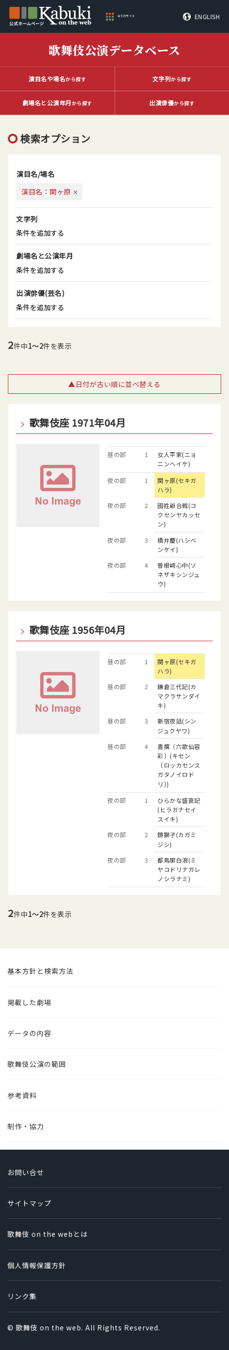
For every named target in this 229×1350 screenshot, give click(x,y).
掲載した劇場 (29, 1002)
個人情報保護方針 (36, 1265)
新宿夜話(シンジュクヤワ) (177, 725)
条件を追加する (40, 233)
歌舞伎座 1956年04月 (77, 630)
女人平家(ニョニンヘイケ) (177, 459)
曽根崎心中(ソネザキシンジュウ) (178, 574)
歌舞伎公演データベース (114, 49)
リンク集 (22, 1296)
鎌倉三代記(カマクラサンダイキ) (179, 695)
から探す (57, 78)
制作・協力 (25, 1126)
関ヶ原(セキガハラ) (177, 485)
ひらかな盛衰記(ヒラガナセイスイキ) (179, 809)
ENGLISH (207, 17)
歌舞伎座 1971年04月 (77, 423)
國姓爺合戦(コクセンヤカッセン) (179, 514)
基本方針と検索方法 (40, 971)
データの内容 (29, 1033)
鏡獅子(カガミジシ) (177, 839)
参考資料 (22, 1095)
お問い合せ (25, 1172)
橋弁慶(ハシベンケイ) (177, 545)
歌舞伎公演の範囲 (36, 1064)
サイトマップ (29, 1203)
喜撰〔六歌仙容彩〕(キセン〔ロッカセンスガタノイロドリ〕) (179, 765)
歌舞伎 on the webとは (47, 1234)
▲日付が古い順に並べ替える (114, 384)
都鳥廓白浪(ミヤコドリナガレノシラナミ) (179, 869)
